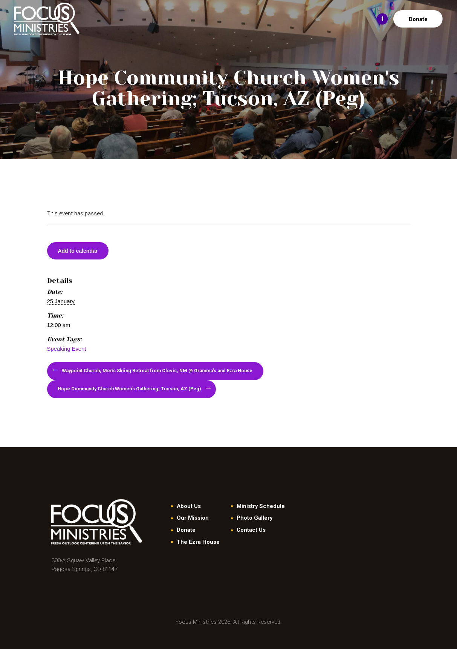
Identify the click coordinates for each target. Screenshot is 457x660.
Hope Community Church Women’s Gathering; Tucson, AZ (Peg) (140, 398)
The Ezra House (198, 552)
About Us (189, 517)
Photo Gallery (254, 529)
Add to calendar (82, 252)
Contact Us (251, 541)
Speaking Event (66, 351)
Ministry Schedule (261, 517)
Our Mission (193, 529)
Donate (186, 541)
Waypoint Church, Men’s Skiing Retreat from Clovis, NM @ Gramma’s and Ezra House (169, 375)
